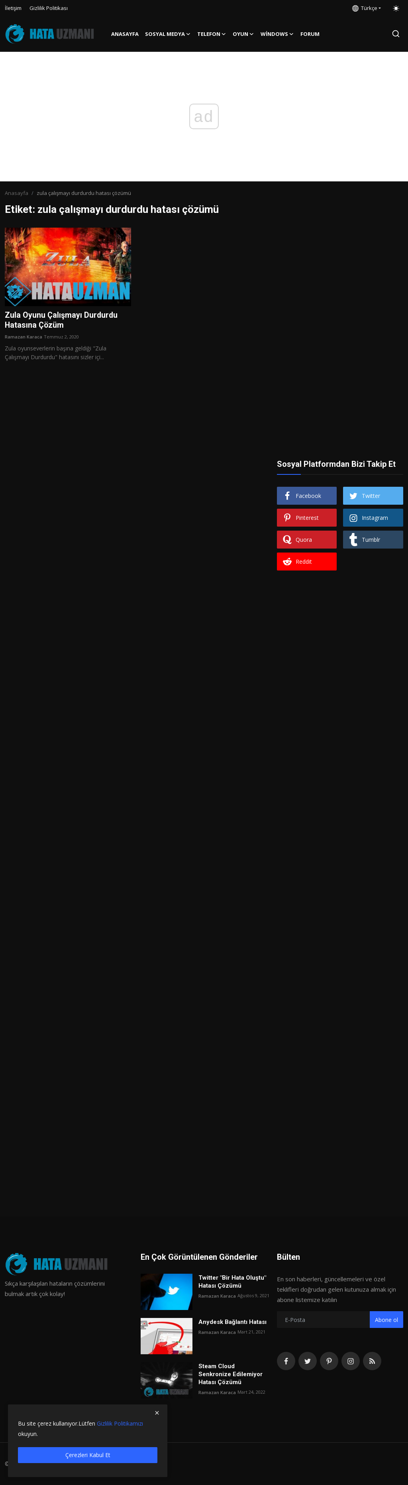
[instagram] (350, 1361)
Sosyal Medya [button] (168, 34)
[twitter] (307, 1361)
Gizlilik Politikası (48, 8)
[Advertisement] (340, 277)
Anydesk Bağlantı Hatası (232, 1322)
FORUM (310, 33)
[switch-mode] (396, 8)
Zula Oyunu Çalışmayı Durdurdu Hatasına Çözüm (62, 320)
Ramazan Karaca (23, 337)
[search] (395, 33)
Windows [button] (277, 34)
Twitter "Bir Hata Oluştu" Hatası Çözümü (232, 1281)
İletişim (13, 8)
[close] (157, 1412)
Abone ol (386, 1320)
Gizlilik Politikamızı (120, 1423)
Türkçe (364, 8)
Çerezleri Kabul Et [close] (87, 1455)
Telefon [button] (211, 34)
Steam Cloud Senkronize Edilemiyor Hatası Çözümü (230, 1374)
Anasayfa (125, 33)
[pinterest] (329, 1361)
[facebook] (286, 1361)
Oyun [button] (243, 34)
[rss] (372, 1361)
